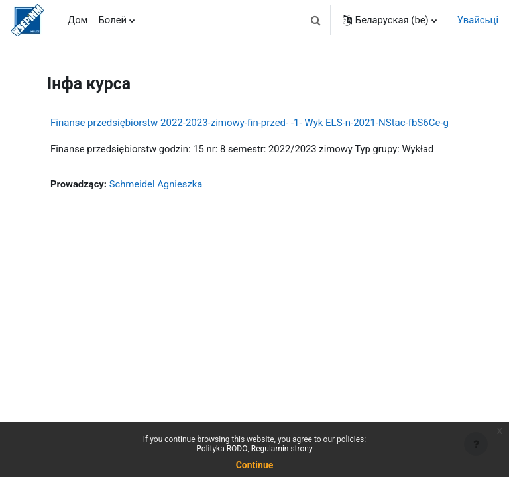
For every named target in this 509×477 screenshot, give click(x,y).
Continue (255, 465)
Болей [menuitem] (113, 20)
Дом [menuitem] (78, 20)
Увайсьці (477, 20)
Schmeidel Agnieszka (156, 184)
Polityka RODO (221, 448)
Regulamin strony (282, 448)
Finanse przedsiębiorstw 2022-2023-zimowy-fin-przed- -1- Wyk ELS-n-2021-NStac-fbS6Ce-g (249, 123)
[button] (316, 20)
